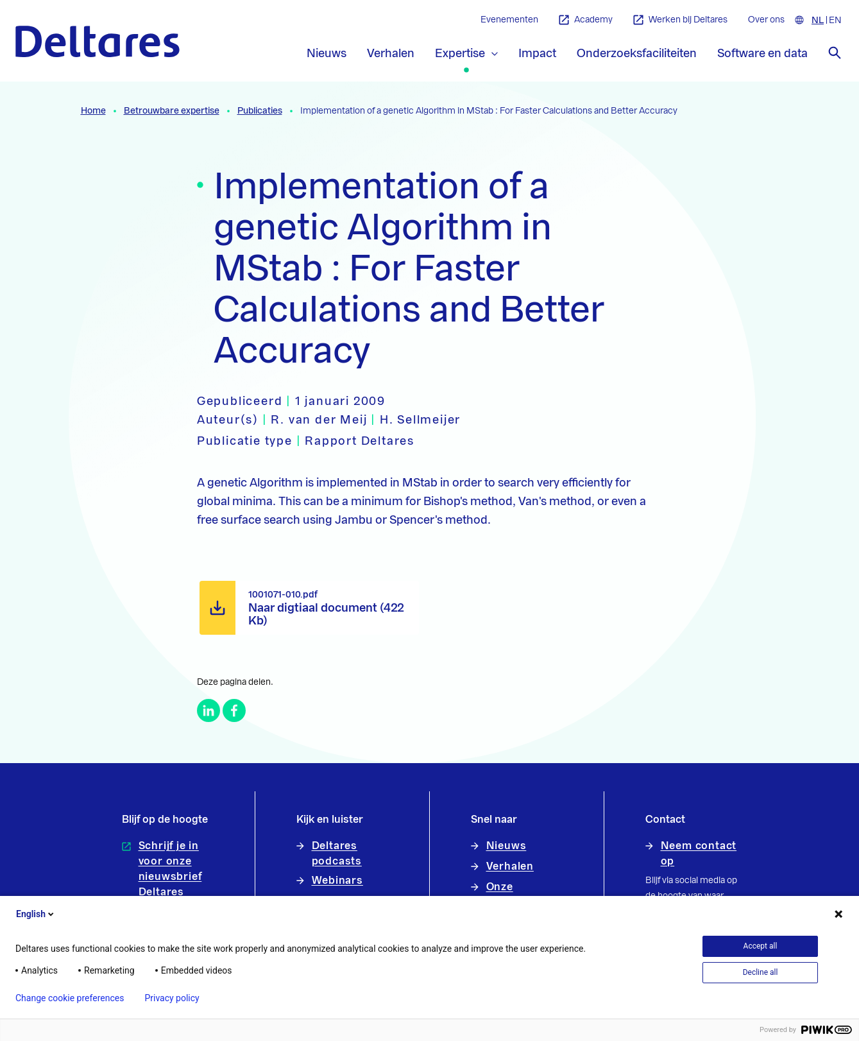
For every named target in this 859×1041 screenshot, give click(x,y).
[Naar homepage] (97, 41)
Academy (586, 20)
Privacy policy (171, 998)
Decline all (760, 972)
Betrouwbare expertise (171, 111)
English (36, 914)
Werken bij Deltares (680, 20)
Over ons (766, 19)
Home (93, 111)
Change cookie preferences (69, 998)
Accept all (761, 946)
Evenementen (509, 19)
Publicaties (259, 111)
